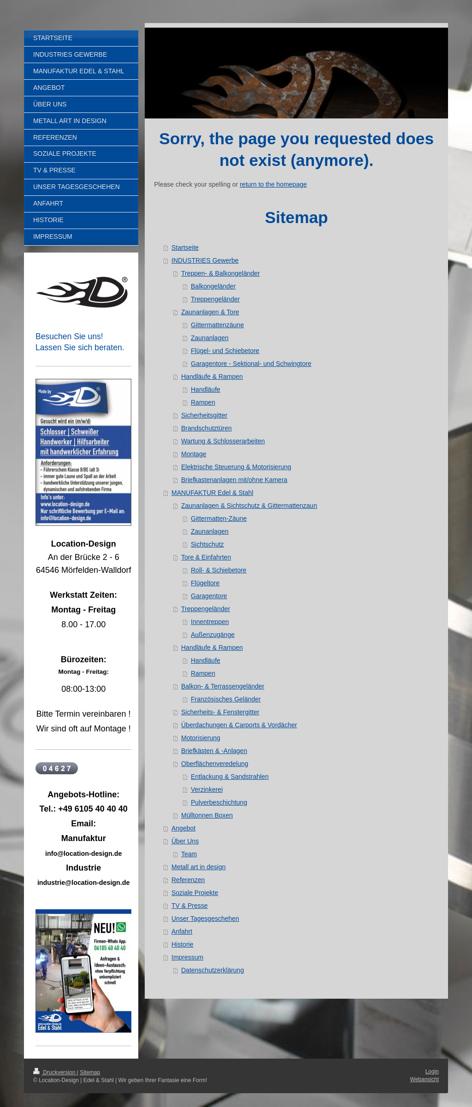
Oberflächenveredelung (214, 763)
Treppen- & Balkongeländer (220, 273)
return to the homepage (273, 184)
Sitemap (90, 1072)
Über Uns (185, 841)
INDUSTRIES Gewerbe (204, 260)
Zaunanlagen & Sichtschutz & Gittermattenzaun (249, 505)
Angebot (183, 828)
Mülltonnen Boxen (207, 815)
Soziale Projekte (194, 892)
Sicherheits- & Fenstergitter (220, 712)
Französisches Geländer (226, 699)
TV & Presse (189, 905)
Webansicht (424, 1079)
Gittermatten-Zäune (219, 518)
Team (189, 854)
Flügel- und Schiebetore (225, 350)
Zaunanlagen (210, 338)
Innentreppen (210, 621)
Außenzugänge (213, 634)
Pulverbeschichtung (219, 802)
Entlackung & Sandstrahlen (230, 776)
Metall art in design (198, 867)
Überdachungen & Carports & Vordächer (239, 725)
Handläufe (205, 389)
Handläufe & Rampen (212, 376)
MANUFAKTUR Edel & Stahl (212, 492)
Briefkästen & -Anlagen (214, 750)
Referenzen (188, 879)
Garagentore (209, 596)
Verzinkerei (207, 789)
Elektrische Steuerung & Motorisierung (236, 467)
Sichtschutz (207, 544)
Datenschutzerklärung (212, 970)
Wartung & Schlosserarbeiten (223, 441)
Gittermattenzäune (217, 325)
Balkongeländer (213, 286)
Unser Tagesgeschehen (205, 918)
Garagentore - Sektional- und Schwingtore (251, 363)
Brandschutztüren (206, 428)
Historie (182, 944)
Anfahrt (181, 931)
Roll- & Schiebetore (219, 570)
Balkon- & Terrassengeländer (222, 686)
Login (432, 1071)
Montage (193, 454)
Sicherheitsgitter (204, 415)
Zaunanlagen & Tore (210, 312)
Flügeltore (205, 583)
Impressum (187, 957)
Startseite (185, 247)
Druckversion (55, 1072)
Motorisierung (200, 738)
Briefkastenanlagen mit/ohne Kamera (234, 479)
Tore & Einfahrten (206, 557)
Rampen (203, 402)
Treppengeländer (215, 299)
